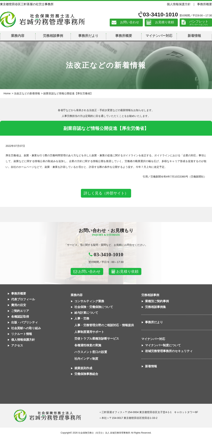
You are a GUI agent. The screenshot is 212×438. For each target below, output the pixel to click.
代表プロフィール (23, 299)
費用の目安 (18, 305)
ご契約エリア (20, 310)
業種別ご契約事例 (157, 301)
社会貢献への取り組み (26, 328)
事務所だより (88, 36)
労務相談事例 (53, 36)
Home (7, 93)
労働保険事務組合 (86, 373)
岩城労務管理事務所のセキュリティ (169, 351)
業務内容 (17, 36)
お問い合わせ (129, 22)
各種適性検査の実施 (87, 345)
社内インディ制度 (86, 358)
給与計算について (86, 312)
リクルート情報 (21, 333)
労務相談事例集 (155, 306)
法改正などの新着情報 (27, 93)
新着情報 (194, 36)
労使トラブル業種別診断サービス (96, 338)
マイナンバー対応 (159, 36)
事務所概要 (204, 4)
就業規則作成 (83, 368)
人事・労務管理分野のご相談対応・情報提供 (104, 325)
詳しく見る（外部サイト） (106, 193)
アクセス (17, 345)
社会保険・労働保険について (93, 306)
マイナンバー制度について (163, 345)
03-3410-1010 (160, 14)
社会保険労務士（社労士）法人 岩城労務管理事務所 (104, 432)
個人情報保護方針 (179, 4)
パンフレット (198, 21)
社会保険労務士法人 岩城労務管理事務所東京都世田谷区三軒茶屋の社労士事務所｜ (47, 415)
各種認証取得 (20, 316)
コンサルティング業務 (89, 301)
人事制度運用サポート (89, 331)
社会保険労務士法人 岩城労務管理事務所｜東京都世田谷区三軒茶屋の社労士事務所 (42, 19)
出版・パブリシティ (24, 322)
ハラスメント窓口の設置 (90, 352)
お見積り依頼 (164, 22)
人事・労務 (81, 318)
